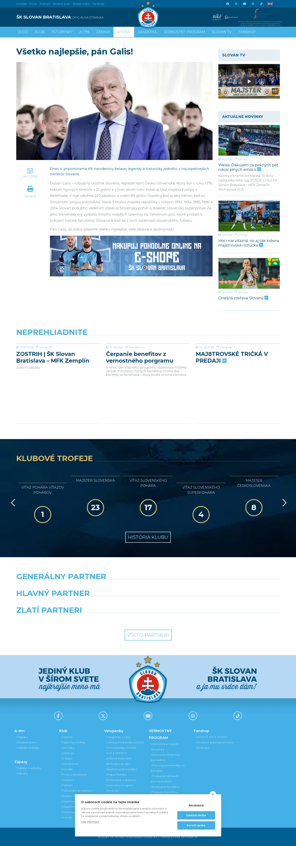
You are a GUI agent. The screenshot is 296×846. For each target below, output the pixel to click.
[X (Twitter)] (236, 4)
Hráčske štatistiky (28, 747)
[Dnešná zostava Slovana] (249, 273)
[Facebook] (228, 4)
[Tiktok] (261, 4)
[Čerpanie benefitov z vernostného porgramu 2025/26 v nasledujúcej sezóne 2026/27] (148, 358)
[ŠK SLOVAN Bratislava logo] (148, 14)
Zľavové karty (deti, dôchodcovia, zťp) (119, 761)
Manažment (69, 764)
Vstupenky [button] (62, 32)
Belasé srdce (81, 4)
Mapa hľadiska (116, 774)
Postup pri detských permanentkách (165, 778)
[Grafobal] (114, 603)
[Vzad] (12, 503)
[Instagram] (253, 4)
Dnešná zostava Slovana (242, 298)
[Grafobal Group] (182, 620)
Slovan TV (45, 376)
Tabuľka (22, 773)
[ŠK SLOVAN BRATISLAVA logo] (80, 17)
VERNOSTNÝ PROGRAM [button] (184, 32)
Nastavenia (196, 805)
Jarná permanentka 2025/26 (125, 742)
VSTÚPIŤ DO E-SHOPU (212, 737)
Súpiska (22, 737)
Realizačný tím (26, 742)
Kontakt (67, 769)
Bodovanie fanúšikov (165, 786)
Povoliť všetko (196, 825)
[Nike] (148, 586)
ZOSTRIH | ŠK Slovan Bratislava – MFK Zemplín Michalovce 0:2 (52, 385)
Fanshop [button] (247, 32)
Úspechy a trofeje (73, 742)
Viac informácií (90, 821)
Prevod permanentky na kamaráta (167, 768)
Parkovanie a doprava (121, 780)
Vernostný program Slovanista (119, 787)
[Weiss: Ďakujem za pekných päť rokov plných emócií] (249, 140)
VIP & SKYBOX (116, 753)
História (66, 737)
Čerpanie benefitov (164, 792)
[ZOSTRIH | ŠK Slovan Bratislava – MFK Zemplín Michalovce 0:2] (58, 358)
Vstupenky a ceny (118, 737)
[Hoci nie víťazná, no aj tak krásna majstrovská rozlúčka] (249, 216)
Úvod (22, 32)
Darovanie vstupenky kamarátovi (165, 757)
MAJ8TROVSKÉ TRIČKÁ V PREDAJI (232, 385)
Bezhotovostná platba (121, 769)
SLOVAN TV (222, 32)
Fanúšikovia (137, 376)
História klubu (148, 537)
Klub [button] (40, 32)
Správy (124, 32)
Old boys (67, 753)
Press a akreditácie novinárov (74, 777)
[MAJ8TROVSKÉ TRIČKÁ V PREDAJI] (238, 358)
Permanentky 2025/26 (121, 747)
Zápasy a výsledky (28, 768)
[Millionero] (182, 603)
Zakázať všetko (196, 815)
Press (33, 4)
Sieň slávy (68, 747)
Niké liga (242, 159)
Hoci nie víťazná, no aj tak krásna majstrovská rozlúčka (248, 242)
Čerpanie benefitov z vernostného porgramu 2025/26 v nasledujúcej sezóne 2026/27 (139, 385)
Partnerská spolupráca (76, 790)
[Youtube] (244, 4)
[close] (213, 794)
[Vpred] (283, 503)
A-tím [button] (84, 32)
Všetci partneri (148, 635)
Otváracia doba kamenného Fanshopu (215, 745)
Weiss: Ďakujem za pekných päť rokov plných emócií (248, 167)
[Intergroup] (114, 620)
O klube (67, 758)
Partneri (67, 785)
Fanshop (98, 4)
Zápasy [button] (103, 32)
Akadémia (147, 32)
